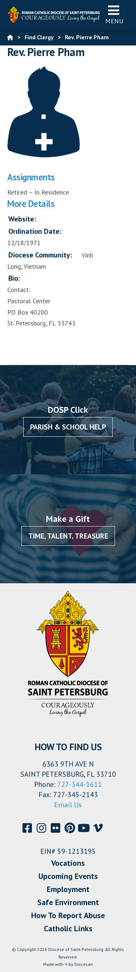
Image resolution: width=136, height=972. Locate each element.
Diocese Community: (40, 255)
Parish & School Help (68, 427)
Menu (114, 14)
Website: (22, 219)
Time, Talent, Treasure (68, 536)
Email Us (68, 804)
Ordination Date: (34, 231)
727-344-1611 (79, 784)
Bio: (14, 278)
